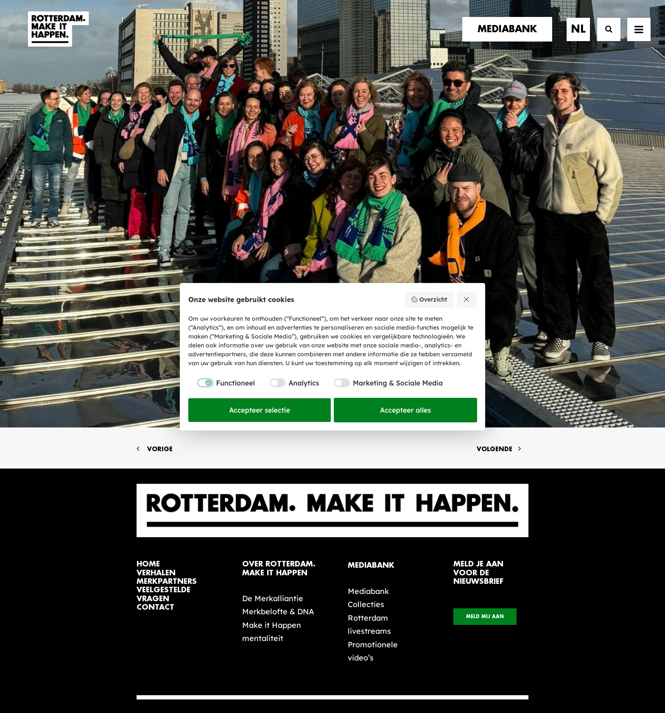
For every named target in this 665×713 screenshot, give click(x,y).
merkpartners (167, 438)
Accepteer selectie (259, 410)
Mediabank (368, 448)
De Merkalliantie (272, 456)
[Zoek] (605, 37)
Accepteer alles (405, 410)
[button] (140, 653)
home (148, 421)
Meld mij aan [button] (485, 474)
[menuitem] (510, 37)
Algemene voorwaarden (281, 677)
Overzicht (429, 299)
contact (155, 464)
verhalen (156, 430)
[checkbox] (221, 383)
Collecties (366, 461)
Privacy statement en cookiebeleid (369, 677)
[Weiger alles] (467, 299)
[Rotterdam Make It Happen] (57, 36)
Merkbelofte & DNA (278, 469)
